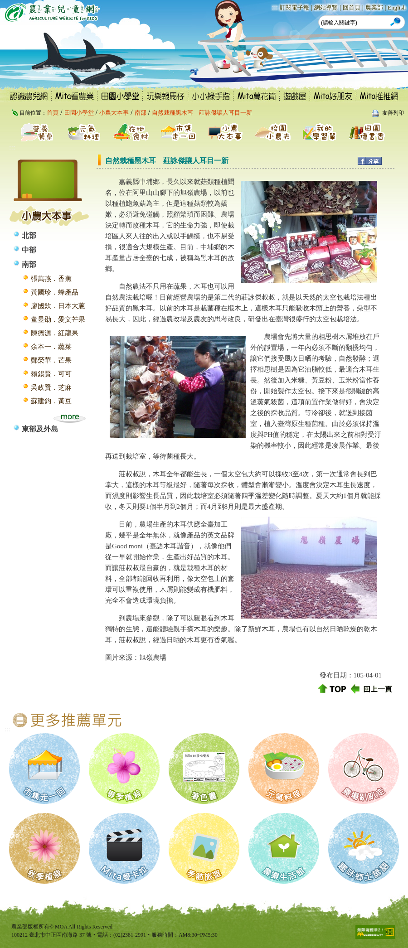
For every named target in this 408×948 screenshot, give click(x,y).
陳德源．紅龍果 (54, 333)
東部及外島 (40, 429)
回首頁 (351, 7)
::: (275, 7)
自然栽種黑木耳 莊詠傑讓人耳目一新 (202, 112)
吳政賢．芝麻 (51, 387)
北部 (29, 235)
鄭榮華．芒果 (51, 360)
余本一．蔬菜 (51, 346)
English (397, 7)
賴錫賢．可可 (51, 373)
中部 (29, 250)
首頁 (52, 112)
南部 (140, 112)
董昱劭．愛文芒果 (58, 319)
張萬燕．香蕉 (51, 278)
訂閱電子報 (294, 7)
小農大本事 (114, 112)
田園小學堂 (79, 112)
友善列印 (393, 113)
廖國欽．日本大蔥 (58, 306)
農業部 (374, 7)
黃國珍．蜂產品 (54, 292)
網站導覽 (326, 7)
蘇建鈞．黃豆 (51, 401)
